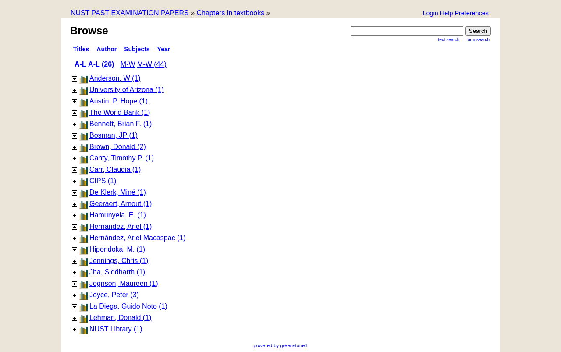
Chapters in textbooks (230, 13)
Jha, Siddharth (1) (117, 272)
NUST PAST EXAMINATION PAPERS (130, 13)
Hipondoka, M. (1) (117, 249)
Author (106, 49)
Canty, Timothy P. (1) (121, 158)
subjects (136, 49)
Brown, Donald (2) (117, 146)
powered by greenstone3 (280, 345)
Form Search (478, 39)
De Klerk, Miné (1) (117, 192)
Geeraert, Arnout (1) (120, 203)
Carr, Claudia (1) (115, 169)
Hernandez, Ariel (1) (120, 226)
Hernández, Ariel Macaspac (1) (137, 238)
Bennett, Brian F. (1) (120, 124)
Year (163, 49)
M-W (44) (152, 64)
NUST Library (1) (115, 329)
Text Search (449, 39)
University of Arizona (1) (126, 89)
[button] (471, 14)
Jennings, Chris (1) (118, 260)
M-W (128, 64)
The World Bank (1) (119, 112)
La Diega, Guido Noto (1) (128, 306)
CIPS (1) (102, 181)
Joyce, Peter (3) (114, 295)
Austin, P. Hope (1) (118, 101)
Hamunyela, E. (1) (117, 215)
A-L (80, 64)
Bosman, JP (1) (113, 135)
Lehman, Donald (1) (120, 317)
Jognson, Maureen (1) (123, 283)
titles (81, 49)
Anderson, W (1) (114, 78)
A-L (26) (101, 64)
